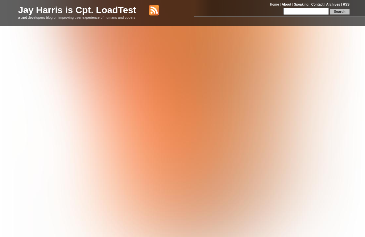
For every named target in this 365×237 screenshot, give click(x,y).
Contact (317, 4)
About (286, 4)
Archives (333, 4)
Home (274, 4)
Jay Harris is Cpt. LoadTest (77, 10)
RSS (346, 4)
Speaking (301, 4)
